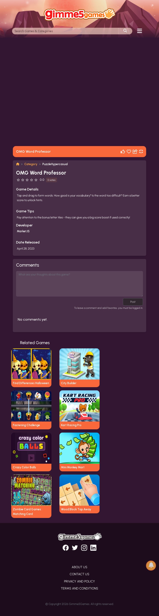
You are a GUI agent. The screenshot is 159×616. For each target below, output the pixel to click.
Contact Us (79, 574)
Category (30, 164)
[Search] (65, 31)
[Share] (135, 151)
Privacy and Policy (79, 581)
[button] (151, 565)
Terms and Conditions (79, 588)
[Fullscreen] (141, 151)
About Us (79, 567)
